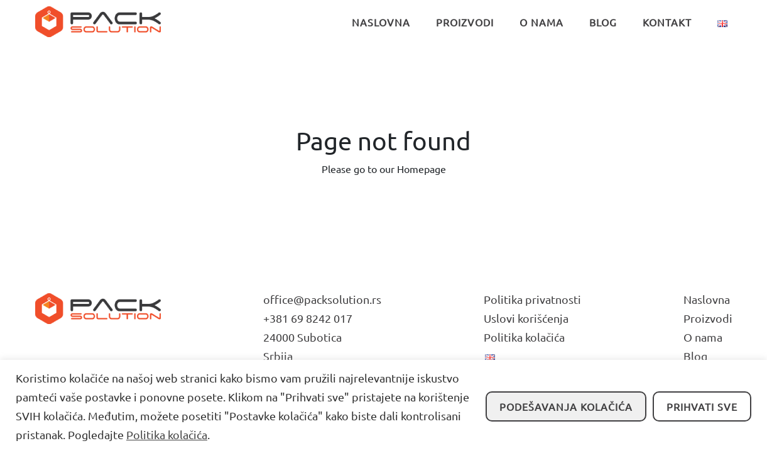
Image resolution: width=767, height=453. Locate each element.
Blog (695, 355)
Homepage (421, 168)
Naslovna (706, 299)
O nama (702, 337)
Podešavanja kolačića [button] (566, 406)
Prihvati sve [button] (701, 406)
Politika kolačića (166, 434)
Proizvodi (707, 318)
